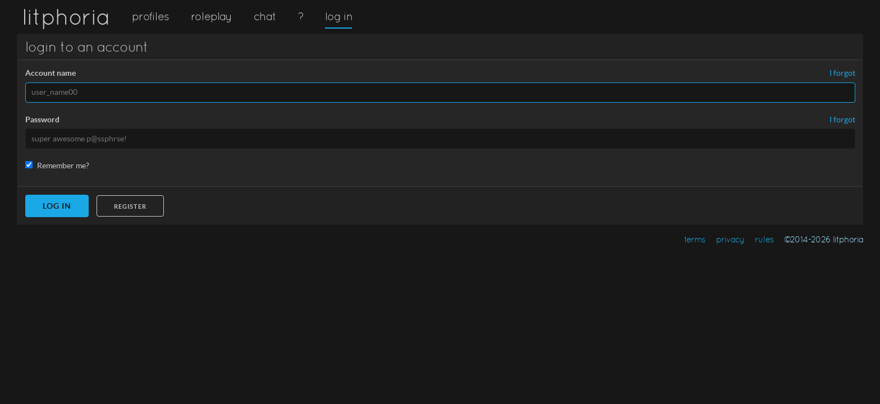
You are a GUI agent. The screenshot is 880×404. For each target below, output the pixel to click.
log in (338, 16)
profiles (150, 16)
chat (265, 16)
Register (130, 206)
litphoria (66, 17)
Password (42, 119)
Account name (50, 72)
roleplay (211, 16)
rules (764, 239)
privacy (730, 239)
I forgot (842, 73)
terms (694, 239)
